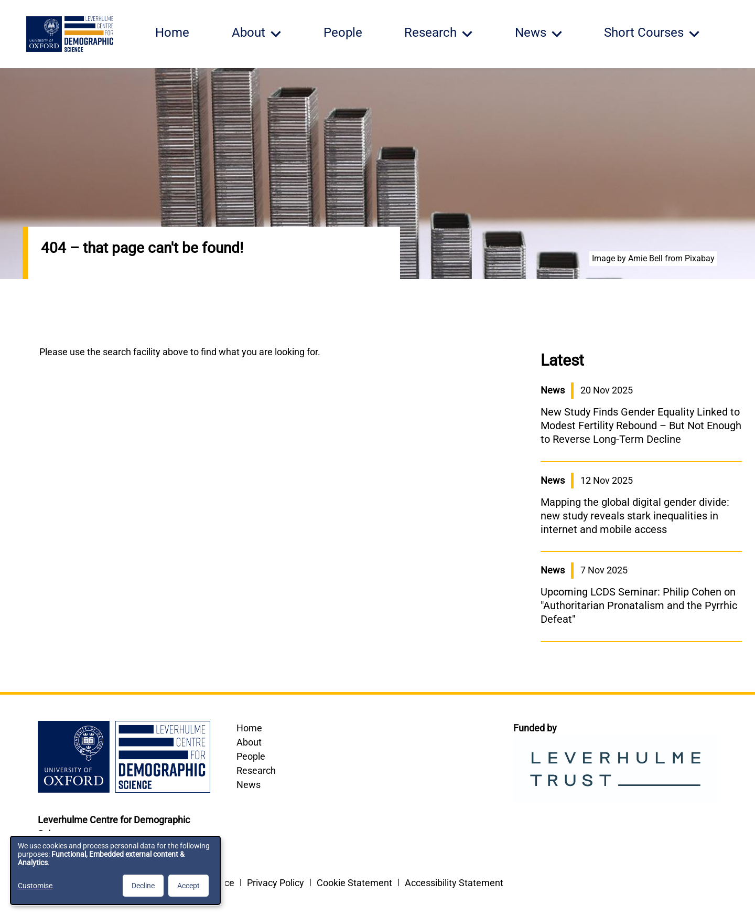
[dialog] (115, 870)
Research (256, 770)
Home (172, 32)
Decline (143, 885)
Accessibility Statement (454, 882)
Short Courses (644, 32)
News (248, 784)
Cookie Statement (354, 882)
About (249, 742)
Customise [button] (35, 885)
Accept (188, 885)
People (342, 32)
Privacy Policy (275, 882)
